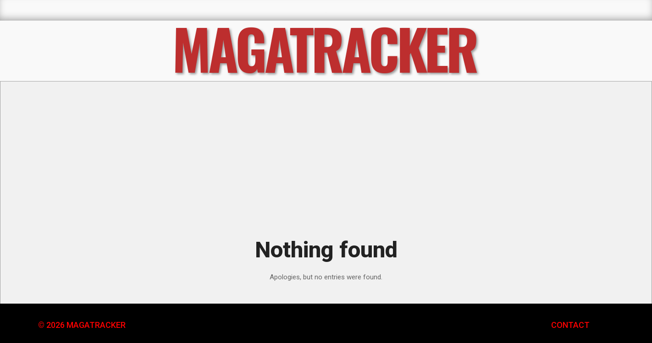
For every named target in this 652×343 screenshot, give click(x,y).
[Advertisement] (326, 162)
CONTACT (570, 325)
